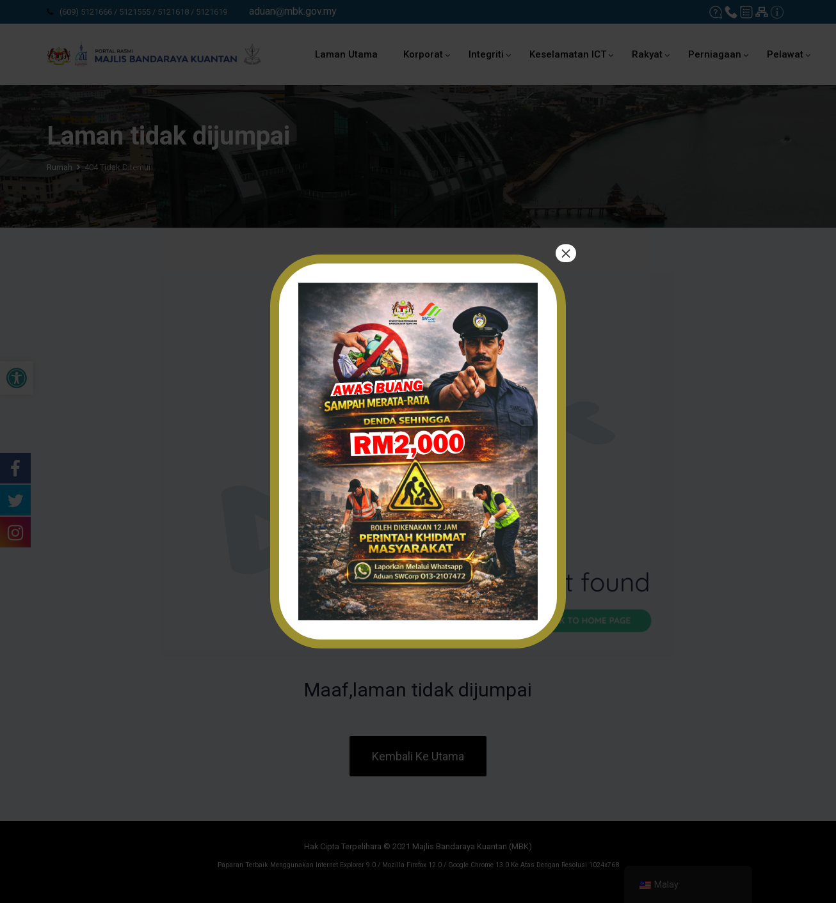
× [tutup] (566, 253)
